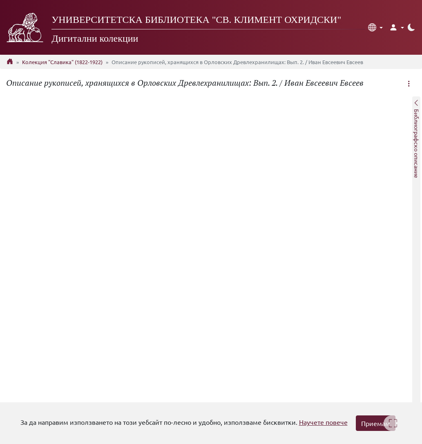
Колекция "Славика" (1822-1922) (62, 61)
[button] (375, 27)
